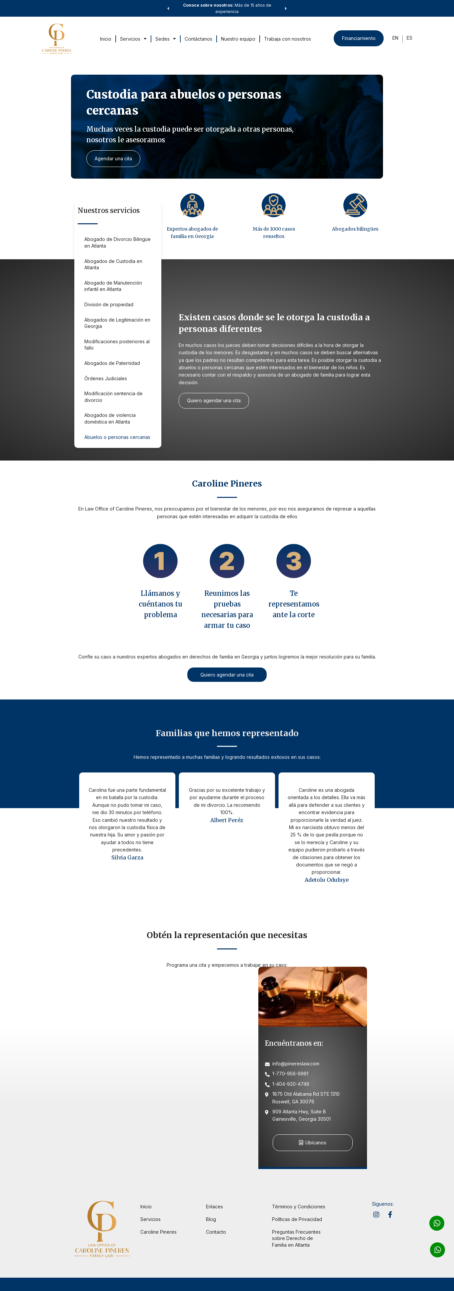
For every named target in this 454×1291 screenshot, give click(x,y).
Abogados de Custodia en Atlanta (113, 264)
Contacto (216, 1232)
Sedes (165, 38)
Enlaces (214, 1207)
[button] (168, 8)
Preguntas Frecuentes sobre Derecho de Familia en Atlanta (296, 1238)
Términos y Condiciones (298, 1207)
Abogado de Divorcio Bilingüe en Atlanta (117, 242)
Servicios (133, 38)
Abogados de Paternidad (112, 363)
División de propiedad (108, 304)
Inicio (105, 39)
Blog (211, 1219)
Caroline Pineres (158, 1232)
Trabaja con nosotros (287, 39)
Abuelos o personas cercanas (117, 437)
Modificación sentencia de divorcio (113, 397)
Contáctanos (198, 39)
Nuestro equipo (238, 39)
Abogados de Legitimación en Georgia (117, 323)
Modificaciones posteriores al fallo (117, 345)
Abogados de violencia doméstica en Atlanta (110, 418)
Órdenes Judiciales (105, 378)
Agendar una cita (113, 158)
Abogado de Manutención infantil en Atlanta (113, 286)
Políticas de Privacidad (297, 1219)
